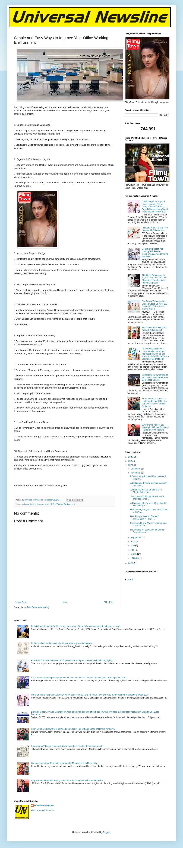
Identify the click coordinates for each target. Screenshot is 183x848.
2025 (131, 461)
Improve (40, 504)
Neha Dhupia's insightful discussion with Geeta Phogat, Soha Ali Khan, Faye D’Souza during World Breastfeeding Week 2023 (155, 206)
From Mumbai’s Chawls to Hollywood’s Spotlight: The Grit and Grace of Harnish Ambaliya (154, 402)
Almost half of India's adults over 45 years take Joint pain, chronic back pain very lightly (72, 660)
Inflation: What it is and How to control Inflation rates (155, 229)
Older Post (108, 602)
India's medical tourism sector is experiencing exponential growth (61, 643)
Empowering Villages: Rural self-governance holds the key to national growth (67, 746)
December (136, 469)
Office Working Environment (63, 504)
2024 (131, 465)
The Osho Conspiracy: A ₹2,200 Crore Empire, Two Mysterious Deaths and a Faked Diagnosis (154, 279)
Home (65, 602)
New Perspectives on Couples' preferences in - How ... (144, 517)
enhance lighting (29, 504)
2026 (131, 457)
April (133, 550)
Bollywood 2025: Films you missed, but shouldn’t (154, 328)
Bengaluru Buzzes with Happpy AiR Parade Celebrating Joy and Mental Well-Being (155, 253)
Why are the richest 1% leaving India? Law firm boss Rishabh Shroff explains (155, 427)
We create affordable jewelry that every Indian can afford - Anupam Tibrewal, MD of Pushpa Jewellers (78, 677)
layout (47, 504)
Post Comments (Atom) (38, 607)
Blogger (106, 832)
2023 (131, 563)
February (135, 558)
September (136, 537)
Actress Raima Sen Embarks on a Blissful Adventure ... (146, 491)
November (136, 473)
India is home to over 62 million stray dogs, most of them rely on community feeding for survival (75, 626)
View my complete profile (42, 810)
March (134, 554)
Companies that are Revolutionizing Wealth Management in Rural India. (64, 763)
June (133, 541)
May (133, 545)
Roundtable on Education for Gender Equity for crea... (147, 531)
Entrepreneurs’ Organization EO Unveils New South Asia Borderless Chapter (155, 377)
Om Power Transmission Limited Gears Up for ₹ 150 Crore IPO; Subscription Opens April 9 (154, 305)
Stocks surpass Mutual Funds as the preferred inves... (147, 497)
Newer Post (20, 602)
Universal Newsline (43, 805)
